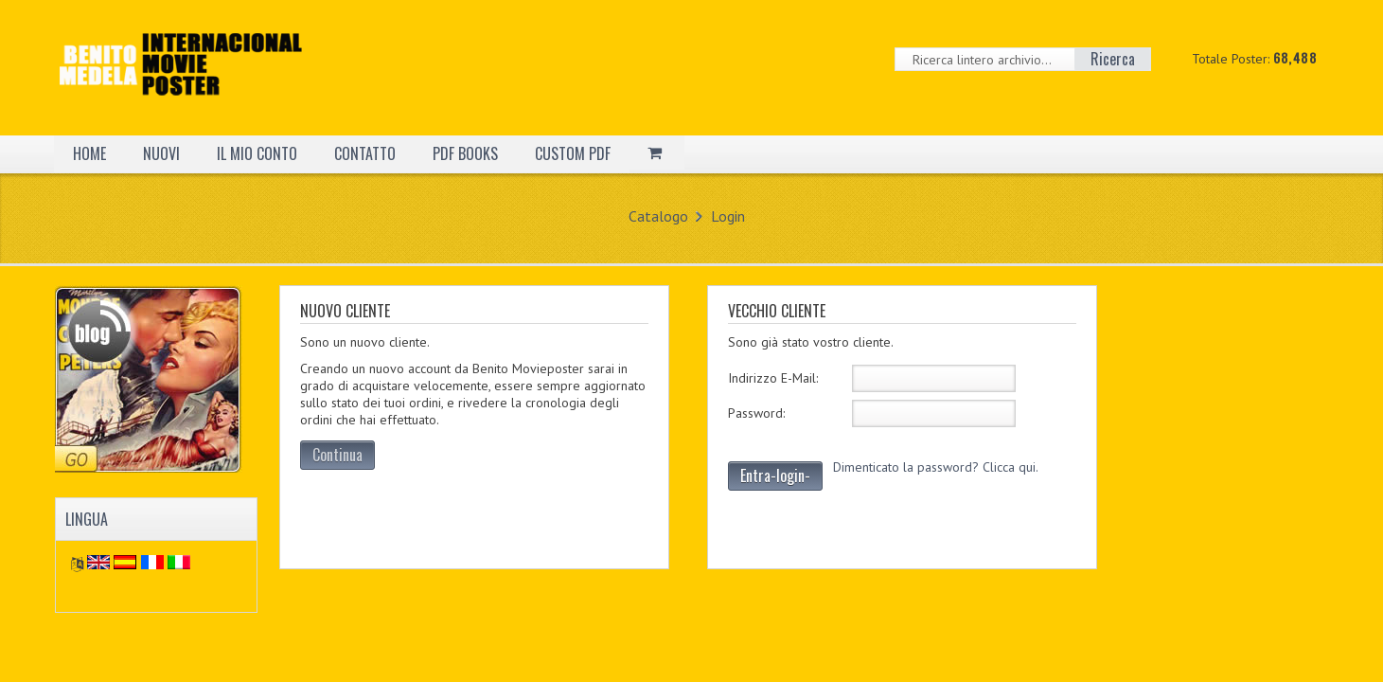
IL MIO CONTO (257, 153)
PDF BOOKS (465, 153)
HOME (89, 153)
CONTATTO (365, 153)
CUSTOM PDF (573, 153)
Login (728, 215)
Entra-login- (775, 475)
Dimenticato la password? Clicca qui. (935, 467)
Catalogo (658, 215)
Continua (337, 454)
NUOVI (161, 153)
